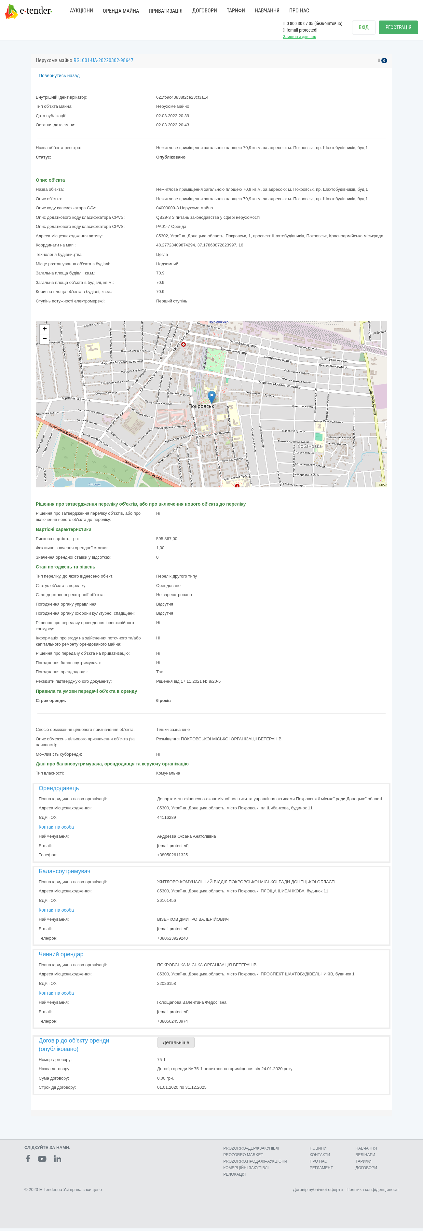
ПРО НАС (299, 10)
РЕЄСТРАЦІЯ (398, 27)
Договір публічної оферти (318, 1192)
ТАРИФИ (236, 10)
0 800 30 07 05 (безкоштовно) (312, 23)
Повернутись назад (58, 78)
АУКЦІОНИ (81, 10)
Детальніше (176, 1045)
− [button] (45, 342)
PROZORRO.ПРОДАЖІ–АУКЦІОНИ (255, 1164)
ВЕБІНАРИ (365, 1157)
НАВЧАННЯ (267, 10)
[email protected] (172, 848)
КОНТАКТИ (320, 1157)
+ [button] (45, 332)
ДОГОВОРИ (204, 10)
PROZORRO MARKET (243, 1157)
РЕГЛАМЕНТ (321, 1170)
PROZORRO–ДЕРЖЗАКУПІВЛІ (251, 1151)
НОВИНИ (318, 1151)
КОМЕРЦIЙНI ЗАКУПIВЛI (245, 1170)
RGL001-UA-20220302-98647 (103, 63)
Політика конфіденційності (373, 1192)
